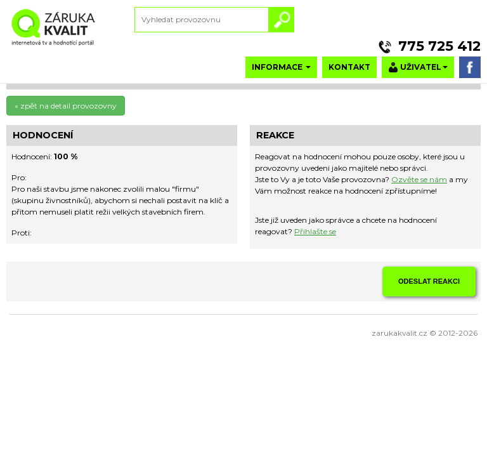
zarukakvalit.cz (399, 333)
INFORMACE (281, 67)
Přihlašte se (315, 231)
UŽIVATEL (418, 67)
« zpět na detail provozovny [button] (66, 105)
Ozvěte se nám (419, 179)
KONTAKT (349, 67)
